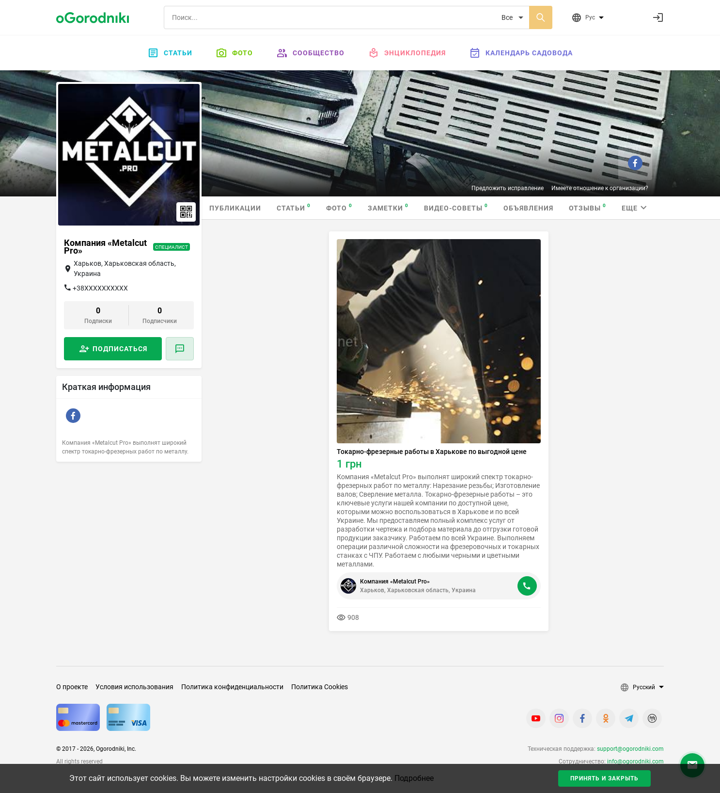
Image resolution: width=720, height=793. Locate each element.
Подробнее (414, 778)
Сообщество (310, 53)
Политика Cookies (319, 687)
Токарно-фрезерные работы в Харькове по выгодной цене (432, 451)
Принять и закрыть (604, 778)
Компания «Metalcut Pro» (395, 581)
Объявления (528, 208)
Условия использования (134, 687)
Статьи (169, 53)
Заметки (388, 207)
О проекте (72, 687)
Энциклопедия (407, 53)
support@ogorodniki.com (630, 748)
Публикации (235, 208)
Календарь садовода (521, 53)
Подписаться (120, 349)
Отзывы (587, 207)
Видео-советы (456, 207)
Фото (234, 53)
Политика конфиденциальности (232, 687)
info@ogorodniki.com (635, 761)
